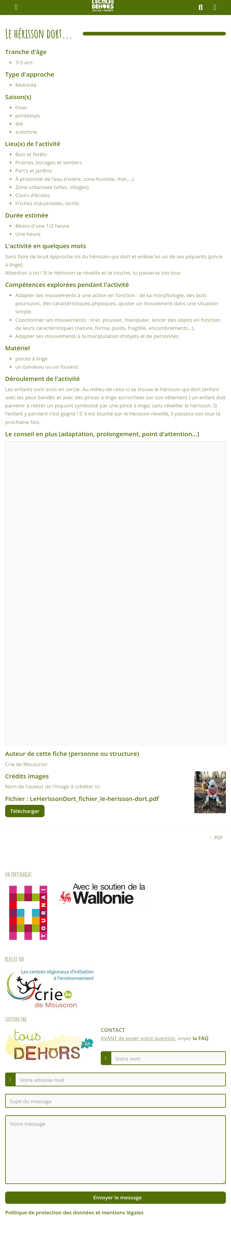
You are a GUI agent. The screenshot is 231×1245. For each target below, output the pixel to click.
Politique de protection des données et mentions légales (74, 1212)
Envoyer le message (117, 1197)
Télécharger (24, 811)
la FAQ (200, 1038)
